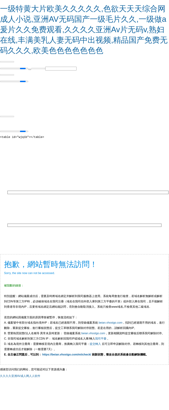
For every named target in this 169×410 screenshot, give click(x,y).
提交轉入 (95, 344)
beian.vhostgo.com (110, 323)
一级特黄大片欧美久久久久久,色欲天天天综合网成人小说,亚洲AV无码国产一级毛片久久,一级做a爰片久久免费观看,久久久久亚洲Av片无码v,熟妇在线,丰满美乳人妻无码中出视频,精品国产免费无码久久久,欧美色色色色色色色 (84, 29)
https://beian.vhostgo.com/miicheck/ (66, 355)
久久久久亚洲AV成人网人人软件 (20, 376)
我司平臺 (101, 339)
